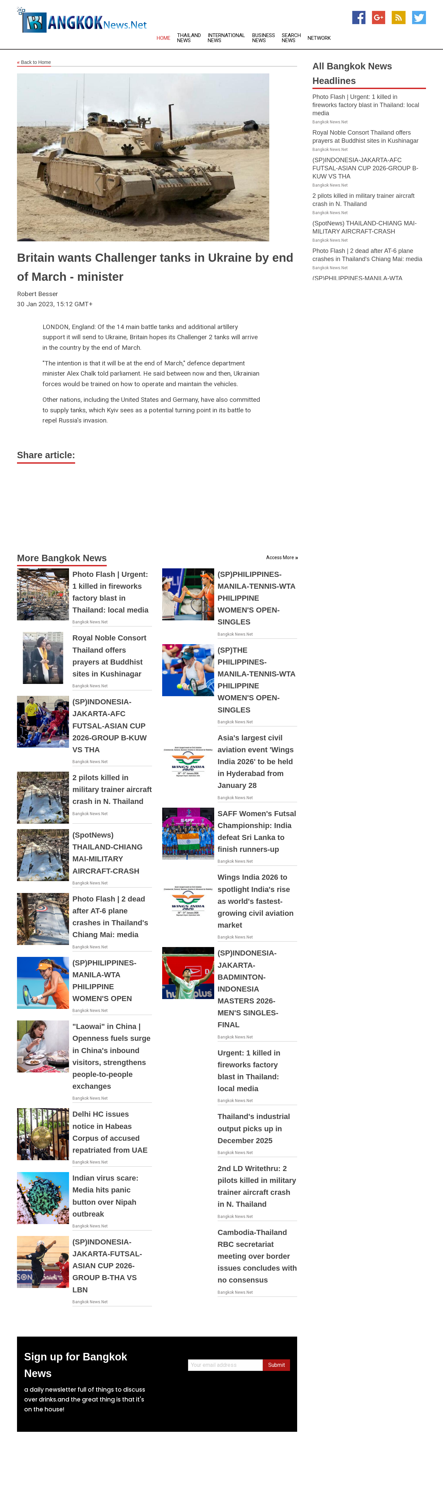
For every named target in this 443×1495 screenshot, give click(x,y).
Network (319, 38)
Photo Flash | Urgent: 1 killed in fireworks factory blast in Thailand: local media (365, 105)
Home (163, 38)
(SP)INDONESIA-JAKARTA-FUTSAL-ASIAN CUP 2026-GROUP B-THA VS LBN (107, 1266)
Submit (276, 1365)
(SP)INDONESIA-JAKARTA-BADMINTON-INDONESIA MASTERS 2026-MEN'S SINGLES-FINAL (248, 989)
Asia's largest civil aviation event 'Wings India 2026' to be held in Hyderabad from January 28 (256, 762)
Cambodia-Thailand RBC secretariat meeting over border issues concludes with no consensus (257, 1256)
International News (226, 38)
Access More (280, 557)
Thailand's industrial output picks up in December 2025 (254, 1128)
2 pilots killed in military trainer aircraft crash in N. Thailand (112, 789)
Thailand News (189, 38)
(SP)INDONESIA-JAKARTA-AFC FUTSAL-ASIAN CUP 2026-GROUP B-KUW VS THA (109, 726)
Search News (291, 38)
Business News (263, 38)
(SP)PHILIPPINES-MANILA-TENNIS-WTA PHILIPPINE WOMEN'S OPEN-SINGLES (256, 598)
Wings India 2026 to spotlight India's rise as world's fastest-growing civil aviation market (256, 901)
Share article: (46, 455)
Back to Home (34, 62)
